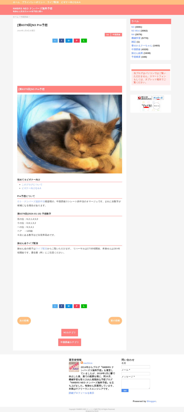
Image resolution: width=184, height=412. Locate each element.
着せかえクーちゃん (141, 45)
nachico (87, 363)
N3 (108, 35)
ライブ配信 (53, 2)
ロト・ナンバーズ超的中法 (31, 201)
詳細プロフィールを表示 (81, 393)
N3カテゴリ (70, 332)
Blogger (151, 401)
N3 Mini (135, 31)
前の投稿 (115, 320)
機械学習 (136, 38)
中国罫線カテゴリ (69, 342)
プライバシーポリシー (33, 2)
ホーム (16, 2)
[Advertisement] (69, 63)
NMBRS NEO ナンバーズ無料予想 (33, 8)
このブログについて (32, 184)
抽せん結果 (137, 53)
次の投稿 (24, 320)
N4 (132, 34)
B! (69, 40)
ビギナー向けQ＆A (71, 2)
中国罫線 (116, 35)
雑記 (133, 42)
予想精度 (136, 57)
